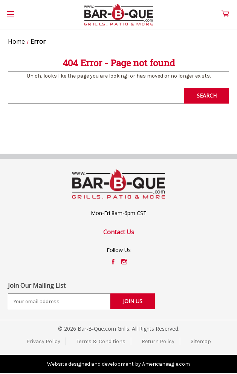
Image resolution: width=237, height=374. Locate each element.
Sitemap (201, 341)
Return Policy (158, 341)
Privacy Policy (43, 341)
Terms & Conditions (100, 341)
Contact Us (118, 232)
